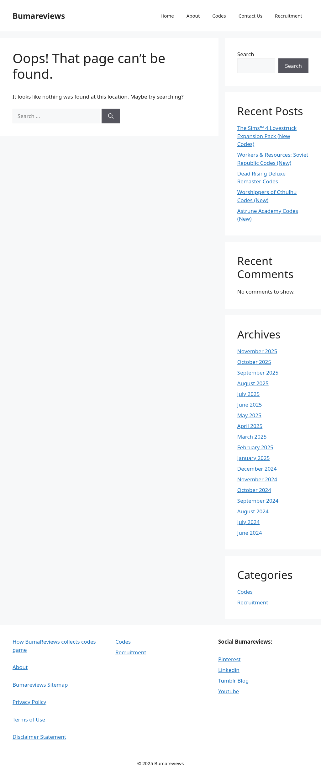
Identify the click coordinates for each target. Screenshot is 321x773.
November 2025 (257, 351)
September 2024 (257, 500)
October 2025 (254, 361)
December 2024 (257, 468)
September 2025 (257, 372)
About (193, 16)
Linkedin (228, 669)
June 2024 (249, 532)
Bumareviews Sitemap (40, 684)
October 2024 (254, 490)
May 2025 (249, 415)
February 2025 (255, 447)
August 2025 (253, 383)
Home (167, 16)
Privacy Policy (29, 701)
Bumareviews (39, 15)
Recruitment (288, 16)
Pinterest (229, 659)
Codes (219, 16)
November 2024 (257, 479)
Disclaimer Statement (39, 736)
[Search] (111, 116)
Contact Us (250, 16)
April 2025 (249, 426)
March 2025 (252, 436)
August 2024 (253, 511)
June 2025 (249, 404)
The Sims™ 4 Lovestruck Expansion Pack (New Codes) (267, 136)
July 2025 (248, 393)
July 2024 (248, 522)
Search (245, 54)
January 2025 (253, 458)
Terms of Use (29, 719)
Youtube (228, 691)
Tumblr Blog (233, 680)
